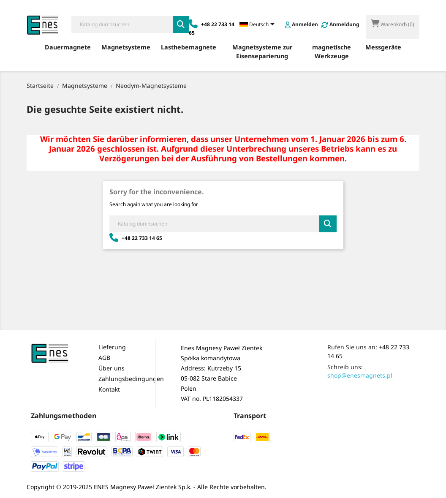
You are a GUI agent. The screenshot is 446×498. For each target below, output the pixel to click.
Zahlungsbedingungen (131, 379)
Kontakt (109, 389)
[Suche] (122, 24)
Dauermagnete (68, 47)
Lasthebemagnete (188, 47)
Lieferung (112, 347)
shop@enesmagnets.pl (359, 375)
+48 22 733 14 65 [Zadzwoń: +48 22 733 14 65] (135, 238)
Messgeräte (383, 47)
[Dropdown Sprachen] (258, 25)
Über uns (111, 368)
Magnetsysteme (125, 47)
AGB (104, 358)
